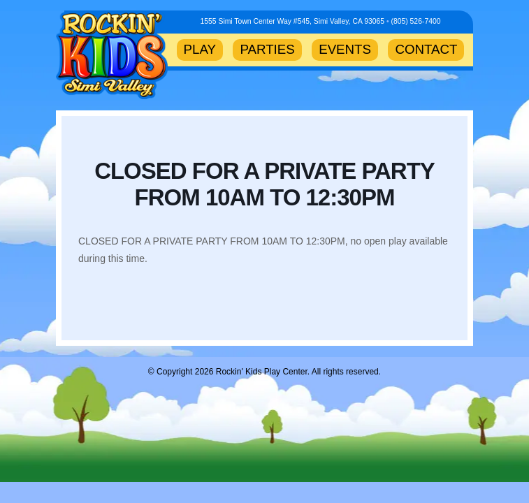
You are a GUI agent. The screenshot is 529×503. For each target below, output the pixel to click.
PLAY (200, 49)
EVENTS (345, 49)
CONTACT (426, 49)
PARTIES (267, 49)
